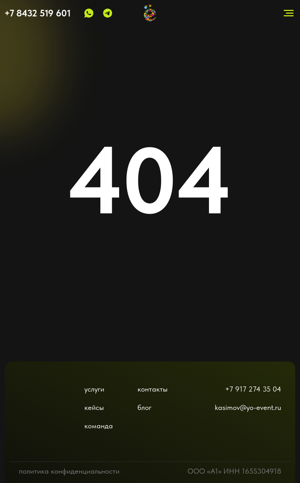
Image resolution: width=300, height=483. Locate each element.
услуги (94, 389)
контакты (153, 389)
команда (98, 425)
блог (145, 407)
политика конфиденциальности (69, 471)
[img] (38, 404)
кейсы (94, 407)
